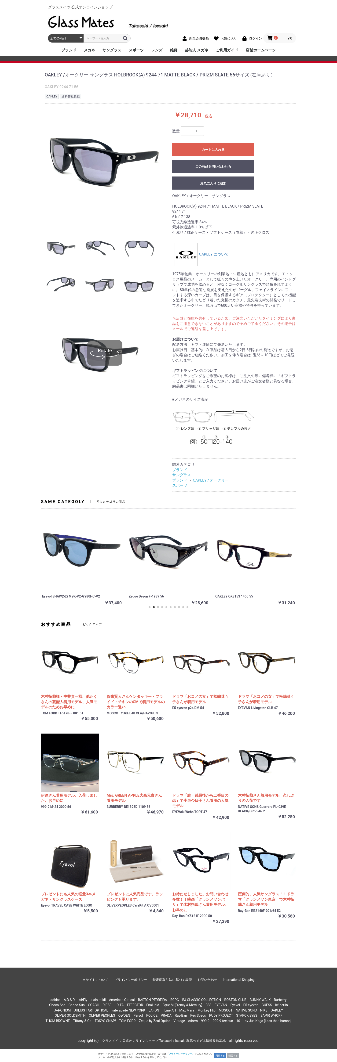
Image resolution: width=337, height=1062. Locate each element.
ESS (208, 1005)
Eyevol (235, 1005)
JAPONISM (62, 1010)
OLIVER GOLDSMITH (70, 1016)
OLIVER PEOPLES (102, 1016)
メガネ (89, 50)
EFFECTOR (135, 1005)
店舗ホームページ (261, 50)
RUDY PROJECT (221, 1016)
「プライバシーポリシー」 (180, 1053)
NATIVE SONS (246, 1010)
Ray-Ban (181, 1016)
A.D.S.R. (70, 1000)
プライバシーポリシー (130, 980)
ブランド (68, 50)
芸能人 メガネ (196, 50)
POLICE (152, 1016)
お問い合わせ (207, 980)
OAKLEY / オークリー (211, 480)
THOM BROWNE (57, 1021)
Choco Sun (77, 1005)
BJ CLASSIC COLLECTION (201, 1000)
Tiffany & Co (82, 1021)
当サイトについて (95, 980)
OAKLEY (277, 1010)
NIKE (263, 1010)
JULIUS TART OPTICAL (91, 1010)
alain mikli (98, 1000)
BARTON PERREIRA (152, 1000)
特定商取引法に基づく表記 (172, 980)
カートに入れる (213, 149)
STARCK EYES (246, 1016)
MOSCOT (226, 1010)
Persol (138, 1016)
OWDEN (124, 1016)
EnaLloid (152, 1005)
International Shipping (239, 980)
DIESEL (108, 1005)
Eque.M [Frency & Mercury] (182, 1005)
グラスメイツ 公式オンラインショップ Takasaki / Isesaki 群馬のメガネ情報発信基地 (164, 1041)
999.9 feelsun (223, 1021)
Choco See (57, 1005)
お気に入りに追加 (213, 183)
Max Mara (186, 1010)
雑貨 (173, 50)
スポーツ (136, 50)
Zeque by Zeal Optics (154, 1021)
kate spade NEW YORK (128, 1010)
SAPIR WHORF (271, 1016)
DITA (120, 1005)
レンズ (156, 50)
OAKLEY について (202, 254)
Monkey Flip (207, 1010)
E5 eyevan (250, 1005)
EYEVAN (221, 1005)
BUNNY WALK (260, 1000)
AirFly (83, 1000)
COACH (93, 1005)
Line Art (170, 1010)
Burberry (280, 1000)
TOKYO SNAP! (105, 1021)
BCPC (174, 1000)
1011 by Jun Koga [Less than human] (264, 1021)
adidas (56, 1000)
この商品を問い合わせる (213, 166)
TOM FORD (127, 1021)
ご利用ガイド (227, 50)
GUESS (267, 1005)
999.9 (205, 1021)
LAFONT (155, 1010)
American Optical (122, 1000)
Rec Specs (198, 1016)
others (193, 1021)
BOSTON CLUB (235, 1000)
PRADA (166, 1016)
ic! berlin (281, 1005)
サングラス (112, 50)
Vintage (179, 1021)
